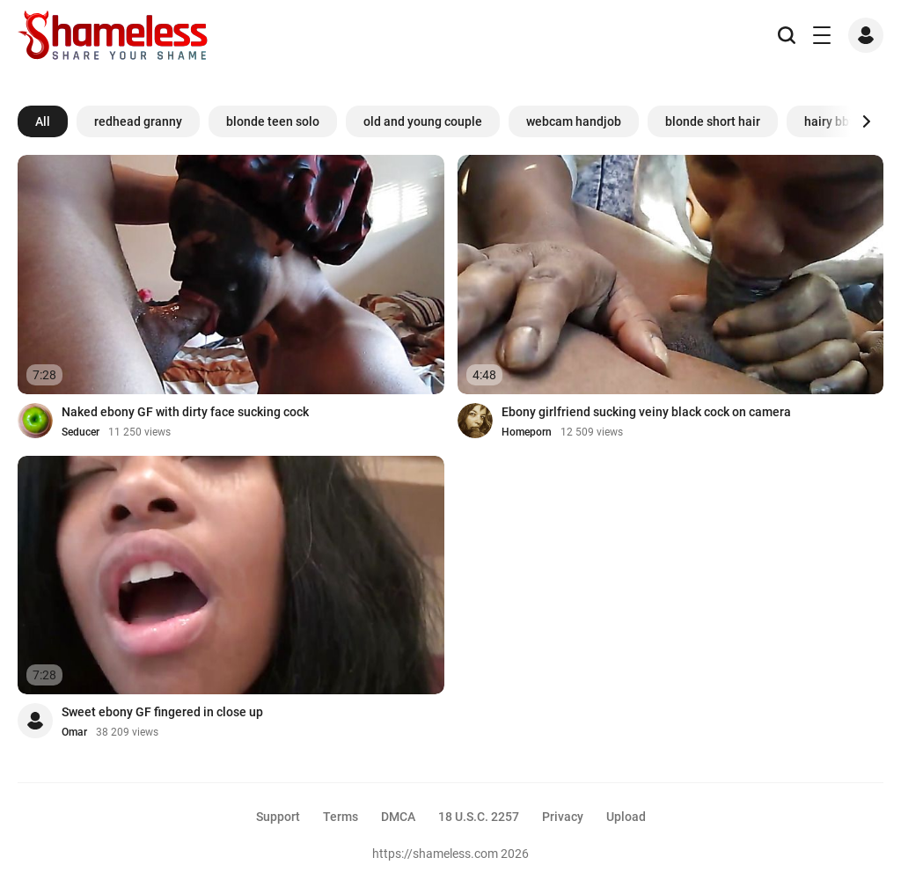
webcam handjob (573, 121)
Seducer (80, 432)
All (42, 121)
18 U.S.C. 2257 (478, 817)
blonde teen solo (272, 121)
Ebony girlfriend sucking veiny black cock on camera (646, 412)
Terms (340, 817)
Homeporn (527, 432)
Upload (626, 817)
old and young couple (422, 121)
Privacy (562, 817)
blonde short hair (712, 121)
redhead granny (138, 121)
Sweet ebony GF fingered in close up (162, 712)
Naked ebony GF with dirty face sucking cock (185, 412)
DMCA (398, 817)
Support (278, 817)
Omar (74, 732)
